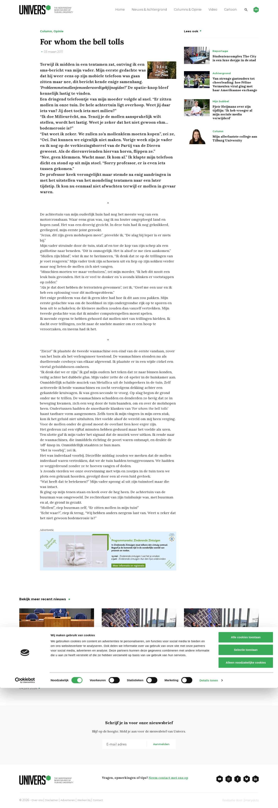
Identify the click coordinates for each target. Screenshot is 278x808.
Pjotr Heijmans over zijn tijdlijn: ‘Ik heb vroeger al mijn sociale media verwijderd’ (232, 112)
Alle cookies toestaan (245, 757)
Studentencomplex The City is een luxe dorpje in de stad (234, 58)
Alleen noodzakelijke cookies (246, 782)
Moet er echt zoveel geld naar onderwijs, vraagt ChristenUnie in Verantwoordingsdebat (55, 675)
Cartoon (226, 9)
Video (208, 9)
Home (115, 9)
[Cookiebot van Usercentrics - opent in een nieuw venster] (25, 800)
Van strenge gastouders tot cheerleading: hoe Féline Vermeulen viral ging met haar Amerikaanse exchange (235, 84)
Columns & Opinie (183, 9)
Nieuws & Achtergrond (145, 9)
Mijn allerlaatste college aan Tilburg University (235, 138)
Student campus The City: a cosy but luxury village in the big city (138, 672)
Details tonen (208, 800)
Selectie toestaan (246, 770)
